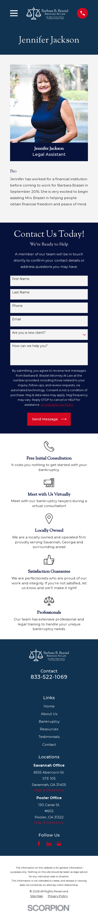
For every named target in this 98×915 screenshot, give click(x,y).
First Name (21, 279)
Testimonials (49, 737)
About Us (49, 714)
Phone (17, 306)
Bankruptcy (49, 721)
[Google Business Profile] (59, 843)
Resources (49, 729)
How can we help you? (30, 346)
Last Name (21, 292)
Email (16, 319)
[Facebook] (38, 843)
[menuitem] (36, 896)
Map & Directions (49, 790)
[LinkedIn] (49, 843)
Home (49, 706)
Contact (49, 744)
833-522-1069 (49, 677)
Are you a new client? (29, 333)
